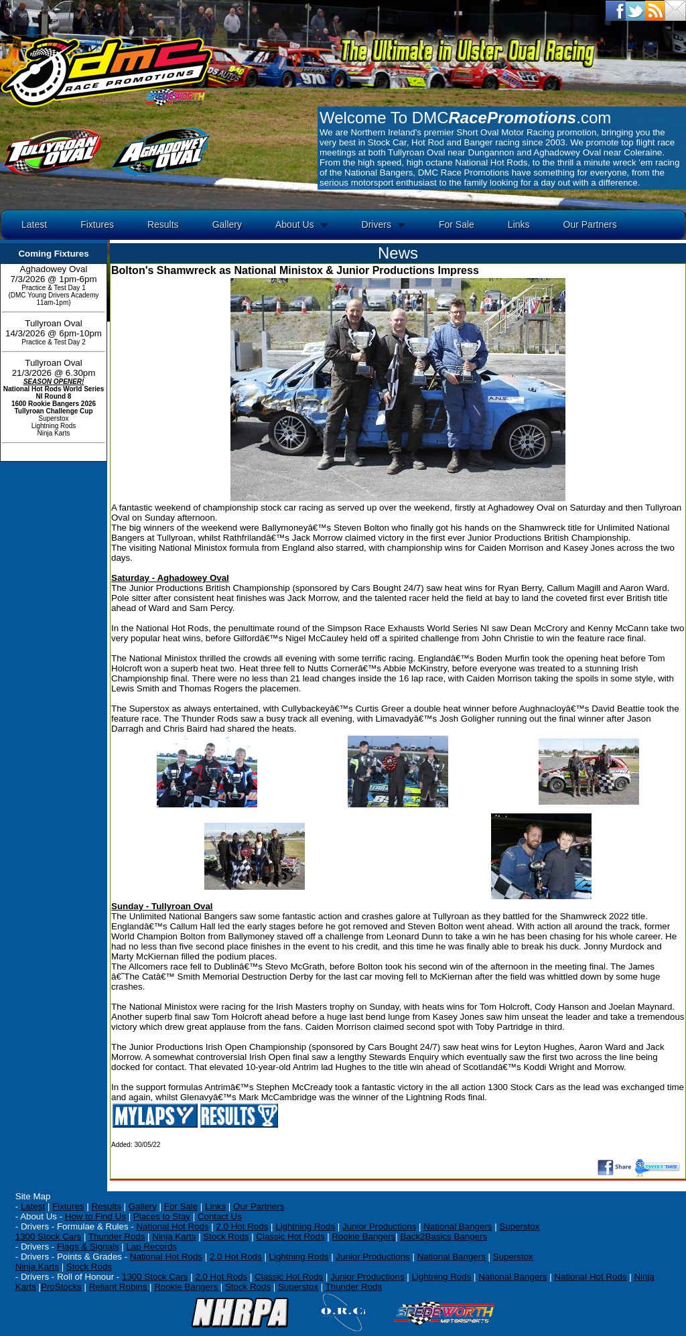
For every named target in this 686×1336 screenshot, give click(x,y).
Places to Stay (161, 1216)
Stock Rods (226, 1236)
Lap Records (151, 1247)
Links (519, 224)
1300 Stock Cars (48, 1236)
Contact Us (220, 1216)
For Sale (456, 224)
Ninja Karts (174, 1236)
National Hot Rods (172, 1226)
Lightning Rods (305, 1226)
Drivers (376, 224)
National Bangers (457, 1226)
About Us (294, 224)
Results (163, 224)
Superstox (519, 1226)
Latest (34, 224)
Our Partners (590, 224)
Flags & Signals (88, 1247)
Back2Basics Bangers (443, 1236)
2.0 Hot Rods (236, 1257)
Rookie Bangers (363, 1236)
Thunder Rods (116, 1236)
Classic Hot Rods (290, 1236)
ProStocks (61, 1287)
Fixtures (97, 224)
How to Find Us (95, 1216)
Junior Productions (379, 1226)
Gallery (227, 224)
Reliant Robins (119, 1287)
